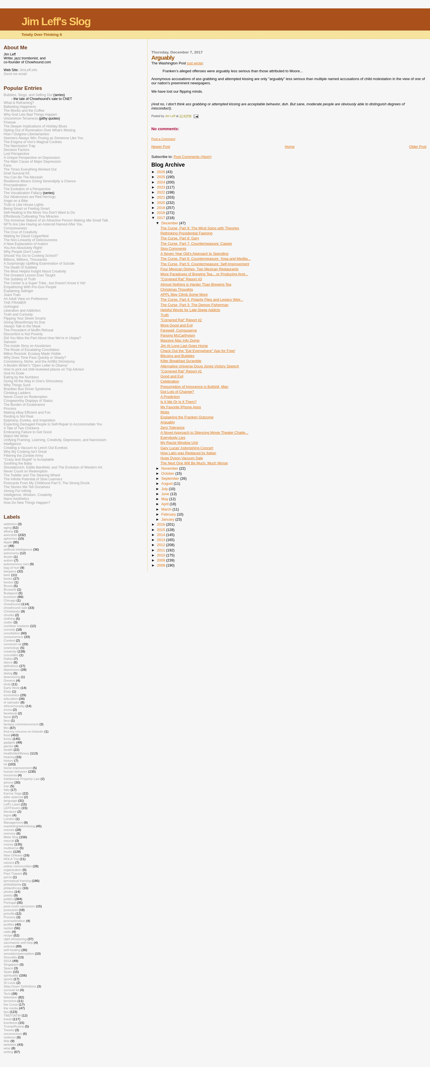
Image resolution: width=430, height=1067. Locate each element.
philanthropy (13, 888)
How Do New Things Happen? (27, 503)
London (9, 819)
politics (9, 899)
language (10, 800)
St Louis (9, 982)
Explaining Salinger (18, 291)
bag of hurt (11, 567)
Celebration (169, 381)
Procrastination (15, 185)
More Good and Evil (176, 325)
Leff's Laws (12, 804)
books (8, 578)
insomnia (10, 775)
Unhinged (11, 307)
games (8, 746)
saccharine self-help (18, 942)
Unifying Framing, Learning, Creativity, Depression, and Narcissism (55, 440)
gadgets (9, 742)
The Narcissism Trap (19, 146)
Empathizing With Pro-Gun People (30, 287)
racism (8, 928)
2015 (161, 530)
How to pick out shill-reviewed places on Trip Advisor (44, 369)
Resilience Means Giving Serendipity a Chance (40, 181)
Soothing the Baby (18, 463)
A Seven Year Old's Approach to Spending (194, 253)
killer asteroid (13, 797)
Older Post (417, 147)
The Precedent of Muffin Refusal (28, 330)
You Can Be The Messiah (23, 177)
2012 (161, 545)
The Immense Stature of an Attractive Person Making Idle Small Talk (56, 220)
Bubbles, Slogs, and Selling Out (28, 95)
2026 (161, 172)
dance (8, 662)
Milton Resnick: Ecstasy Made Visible (32, 354)
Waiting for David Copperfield (26, 236)
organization (13, 870)
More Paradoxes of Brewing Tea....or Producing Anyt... (204, 274)
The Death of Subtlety (20, 267)
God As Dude (14, 373)
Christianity (12, 611)
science (9, 946)
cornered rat (12, 644)
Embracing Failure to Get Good (28, 432)
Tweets (9, 1030)
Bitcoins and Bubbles (177, 356)
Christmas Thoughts (176, 289)
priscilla (9, 913)
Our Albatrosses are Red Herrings (30, 197)
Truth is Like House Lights (23, 205)
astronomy (11, 553)
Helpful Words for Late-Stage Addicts (190, 310)
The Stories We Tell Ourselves (27, 487)
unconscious (13, 1033)
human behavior (15, 771)
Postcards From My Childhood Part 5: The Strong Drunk (46, 483)
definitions (11, 666)
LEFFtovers (12, 808)
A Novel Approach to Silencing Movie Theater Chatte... (204, 432)
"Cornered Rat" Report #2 (181, 320)
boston (8, 582)
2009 (161, 560)
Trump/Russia (14, 1026)
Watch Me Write (16, 436)
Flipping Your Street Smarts (25, 318)
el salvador (12, 702)
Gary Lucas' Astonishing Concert (186, 448)
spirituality (11, 975)
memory (9, 833)
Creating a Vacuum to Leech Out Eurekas (36, 448)
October (168, 473)
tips (6, 1012)
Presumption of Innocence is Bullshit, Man (194, 387)
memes (9, 829)
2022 (161, 192)
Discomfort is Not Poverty (23, 334)
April (165, 504)
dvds (7, 684)
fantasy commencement (21, 724)
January (168, 519)
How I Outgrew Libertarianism (26, 134)
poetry (8, 895)
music (8, 851)
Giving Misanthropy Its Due (24, 322)
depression (12, 669)
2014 (161, 535)
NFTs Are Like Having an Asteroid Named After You (43, 224)
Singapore (11, 964)
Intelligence (12, 444)
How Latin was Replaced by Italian (188, 453)
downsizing (12, 677)
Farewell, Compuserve (178, 330)
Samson (10, 342)
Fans (7, 165)
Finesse (10, 122)
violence (10, 1037)
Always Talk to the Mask (22, 326)
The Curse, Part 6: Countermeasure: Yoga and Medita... (205, 259)
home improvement (18, 768)
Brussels (10, 589)
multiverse (11, 848)
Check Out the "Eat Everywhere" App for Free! (197, 351)
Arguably (167, 422)
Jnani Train (12, 295)
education (11, 698)
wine (7, 1048)
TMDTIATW (12, 1015)
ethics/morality (14, 706)
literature (10, 811)
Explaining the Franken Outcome (186, 417)
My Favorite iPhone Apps (180, 407)
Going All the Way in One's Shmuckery (33, 381)
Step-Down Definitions (20, 986)
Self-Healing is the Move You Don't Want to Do (39, 213)
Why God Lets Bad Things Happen (30, 115)
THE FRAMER (15, 303)
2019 (161, 208)
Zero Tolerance (172, 427)
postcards (11, 910)
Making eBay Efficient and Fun (27, 412)
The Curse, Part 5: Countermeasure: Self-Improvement (204, 264)
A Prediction (170, 397)
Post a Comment (163, 139)
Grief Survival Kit (16, 173)
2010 (161, 555)
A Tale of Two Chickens (21, 428)
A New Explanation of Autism (26, 244)
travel (8, 1019)
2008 (161, 565)
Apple (8, 542)
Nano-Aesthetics (16, 499)
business (10, 596)
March (167, 509)
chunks (9, 615)
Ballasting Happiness (20, 107)
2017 (161, 218)
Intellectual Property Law (22, 779)
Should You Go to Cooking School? (31, 256)
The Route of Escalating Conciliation (31, 350)
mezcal (9, 840)
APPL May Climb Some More (184, 294)
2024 (161, 182)
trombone (11, 1022)
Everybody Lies (172, 437)
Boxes (8, 586)
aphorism (10, 538)
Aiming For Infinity (17, 491)
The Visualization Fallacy (23, 193)
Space (8, 968)
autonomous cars (16, 564)
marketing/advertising (19, 826)
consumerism (13, 637)
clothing (9, 618)
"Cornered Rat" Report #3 (181, 279)
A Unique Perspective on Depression (32, 158)
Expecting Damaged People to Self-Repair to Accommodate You (53, 424)
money (8, 844)
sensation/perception (19, 953)
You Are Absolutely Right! (23, 248)
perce (8, 877)
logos (8, 815)
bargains (10, 571)
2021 (161, 197)
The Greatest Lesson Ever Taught (29, 275)
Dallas (8, 658)
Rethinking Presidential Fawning (186, 233)
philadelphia (12, 884)
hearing (9, 757)
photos (8, 891)
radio (7, 931)
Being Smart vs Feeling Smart (27, 209)
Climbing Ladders (17, 393)
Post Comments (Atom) (192, 157)
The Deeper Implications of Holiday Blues (35, 126)
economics (11, 695)
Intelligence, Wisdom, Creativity (28, 495)
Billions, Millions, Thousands (25, 260)
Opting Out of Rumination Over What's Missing (39, 130)
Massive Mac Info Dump (179, 340)
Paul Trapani (13, 873)
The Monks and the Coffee (24, 111)
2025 (161, 177)
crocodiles (11, 655)
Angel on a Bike (16, 201)
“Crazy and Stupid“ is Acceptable (29, 460)
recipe (8, 935)
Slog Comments (173, 248)
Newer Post (160, 147)
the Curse (11, 1004)
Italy (7, 789)
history (8, 760)
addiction (10, 524)
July (165, 489)
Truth (164, 315)
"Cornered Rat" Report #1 (181, 371)
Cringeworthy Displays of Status (28, 401)
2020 (161, 203)
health (8, 749)
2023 (161, 187)
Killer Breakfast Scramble (180, 361)
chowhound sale (15, 607)
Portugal (10, 902)
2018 (161, 213)
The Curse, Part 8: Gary (179, 238)
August (167, 483)
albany (8, 531)
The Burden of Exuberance (24, 405)
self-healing (12, 950)
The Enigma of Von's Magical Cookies (33, 142)
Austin (8, 556)
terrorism (10, 1001)
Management (13, 822)
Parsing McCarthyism (177, 335)
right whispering (15, 939)
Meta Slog (11, 837)
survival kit (11, 990)
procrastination (14, 920)
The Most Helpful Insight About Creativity (35, 271)
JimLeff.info (28, 70)
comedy (9, 629)
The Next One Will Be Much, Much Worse (194, 463)
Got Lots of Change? (177, 392)
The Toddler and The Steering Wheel (32, 475)
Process (10, 409)
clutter (8, 622)
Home (290, 147)
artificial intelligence (18, 549)
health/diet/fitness (16, 753)
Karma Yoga (13, 793)
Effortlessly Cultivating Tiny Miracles (31, 216)
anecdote (10, 535)
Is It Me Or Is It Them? (178, 402)
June (165, 494)
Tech (7, 993)
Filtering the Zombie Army (23, 456)
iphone (8, 782)
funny (8, 738)
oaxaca (9, 862)
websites (10, 1044)
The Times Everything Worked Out (30, 169)
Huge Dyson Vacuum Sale (181, 458)
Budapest (11, 593)
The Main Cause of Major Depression (32, 162)
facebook (10, 713)
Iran (6, 786)
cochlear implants (16, 626)
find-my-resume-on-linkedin (23, 731)
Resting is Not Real (18, 416)
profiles (9, 924)
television (10, 997)
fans (7, 720)
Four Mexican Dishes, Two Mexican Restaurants (199, 269)
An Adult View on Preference (26, 299)
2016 (161, 524)
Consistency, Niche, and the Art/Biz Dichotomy (39, 362)
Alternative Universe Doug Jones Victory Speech (199, 366)
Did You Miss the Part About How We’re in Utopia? (42, 338)
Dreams (9, 680)
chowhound (12, 604)
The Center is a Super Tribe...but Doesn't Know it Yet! (45, 283)
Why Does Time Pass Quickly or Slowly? (35, 358)
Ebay (7, 691)
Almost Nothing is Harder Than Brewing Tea (195, 284)
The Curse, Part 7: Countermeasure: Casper (196, 243)
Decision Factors (16, 150)
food (7, 735)
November (170, 468)
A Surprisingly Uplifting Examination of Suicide (39, 263)
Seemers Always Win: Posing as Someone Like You (43, 138)
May (165, 499)
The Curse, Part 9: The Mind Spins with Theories (199, 228)
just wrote (195, 63)
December (170, 223)
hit (5, 764)
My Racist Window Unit (179, 443)
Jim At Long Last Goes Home (184, 346)
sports (8, 979)
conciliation (12, 633)
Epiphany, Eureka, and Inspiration (29, 420)
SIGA (8, 961)
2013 (161, 540)
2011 (161, 550)
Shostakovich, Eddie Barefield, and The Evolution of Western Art (53, 467)
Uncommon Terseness (21, 118)
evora (8, 709)
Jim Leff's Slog (56, 21)
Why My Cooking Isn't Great (25, 452)
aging (8, 527)
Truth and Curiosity (18, 314)
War (7, 1041)
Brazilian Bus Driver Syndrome (27, 389)
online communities (18, 866)
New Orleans (13, 855)
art (6, 546)
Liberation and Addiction (22, 311)
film (6, 728)
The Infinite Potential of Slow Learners (33, 479)
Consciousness (15, 228)
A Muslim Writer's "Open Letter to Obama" (36, 365)
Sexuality (10, 957)
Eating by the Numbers (21, 377)
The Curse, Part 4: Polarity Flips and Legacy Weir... (201, 299)
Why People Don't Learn (22, 252)
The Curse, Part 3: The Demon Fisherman (194, 305)
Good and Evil (171, 376)
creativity (10, 651)
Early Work (12, 687)
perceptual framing (17, 880)
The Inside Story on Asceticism (27, 346)
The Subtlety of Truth (20, 279)
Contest (9, 640)
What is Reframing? (19, 103)
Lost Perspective (16, 154)
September (170, 478)
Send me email (15, 74)
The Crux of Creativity (20, 232)
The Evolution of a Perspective (27, 189)
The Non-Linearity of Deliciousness (30, 240)
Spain (8, 971)
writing (8, 1052)
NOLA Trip (11, 859)
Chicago (10, 600)
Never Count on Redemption (25, 397)
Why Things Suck (17, 385)
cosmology (11, 647)
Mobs (164, 412)
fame (7, 717)
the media (11, 1008)
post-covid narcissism (19, 906)
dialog (8, 673)
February (169, 514)
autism (8, 560)
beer (7, 575)
